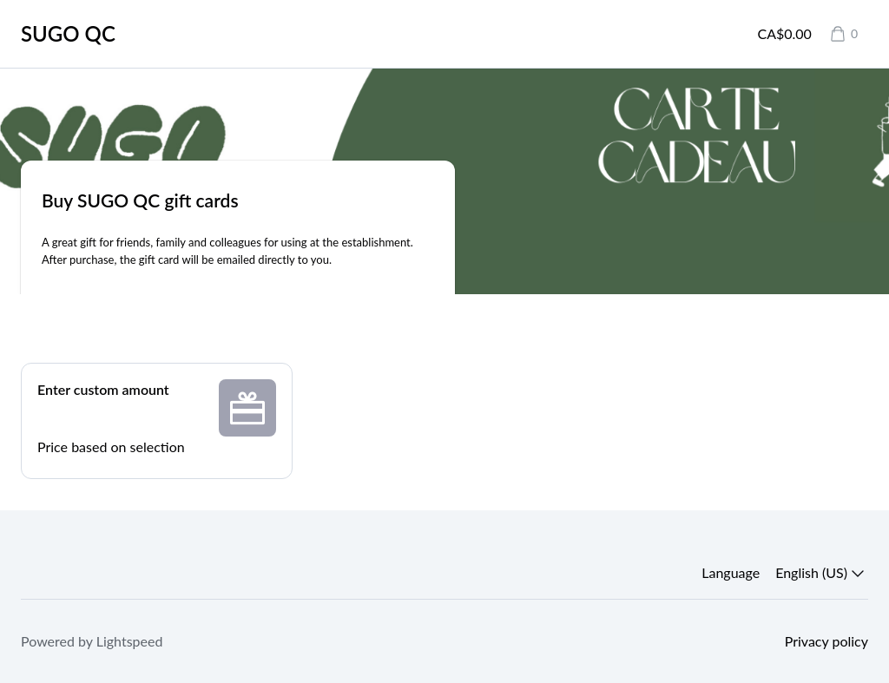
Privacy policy (826, 641)
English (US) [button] (821, 572)
